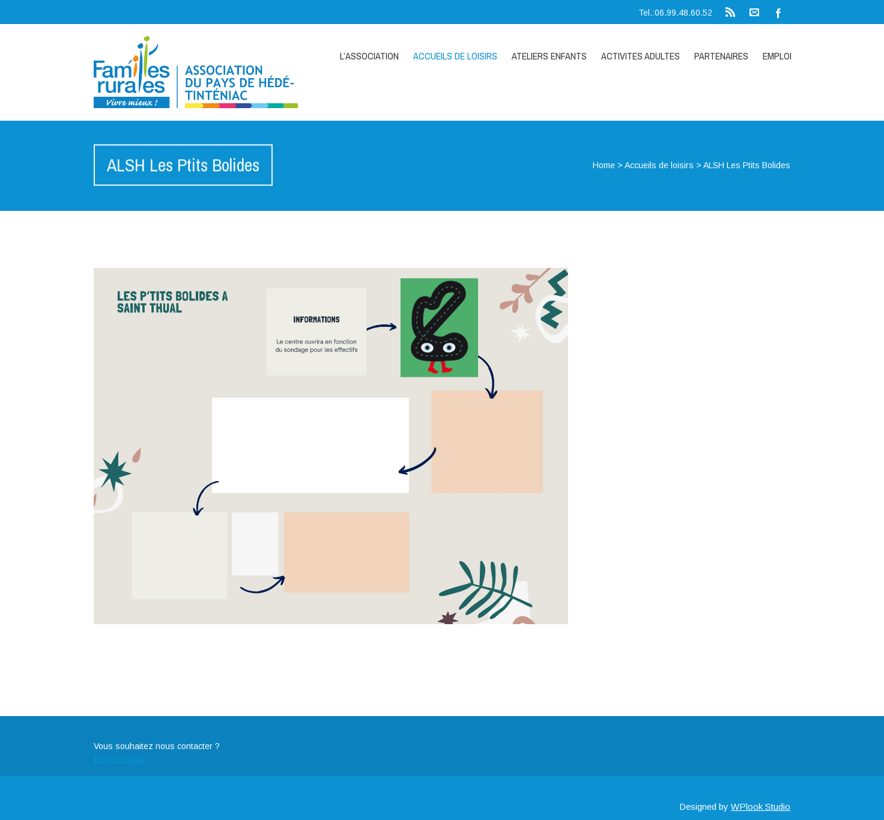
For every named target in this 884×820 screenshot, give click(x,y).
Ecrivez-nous (119, 759)
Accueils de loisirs (455, 55)
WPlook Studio (760, 806)
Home (604, 165)
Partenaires (721, 55)
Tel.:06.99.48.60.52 (675, 12)
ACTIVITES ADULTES (640, 55)
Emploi (777, 55)
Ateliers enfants (549, 55)
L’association (369, 55)
